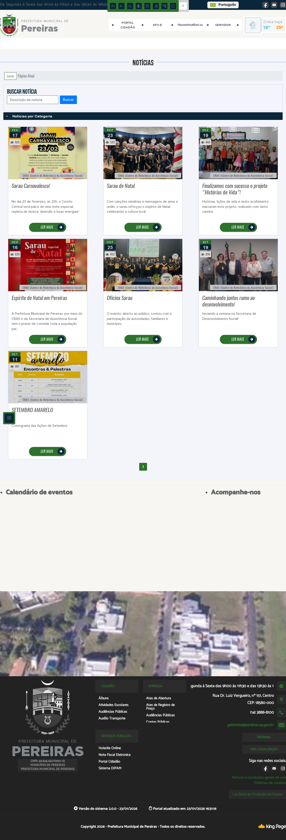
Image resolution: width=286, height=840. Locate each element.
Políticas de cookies (270, 783)
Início (10, 76)
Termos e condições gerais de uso (259, 777)
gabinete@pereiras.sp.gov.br (250, 725)
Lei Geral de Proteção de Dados (257, 794)
